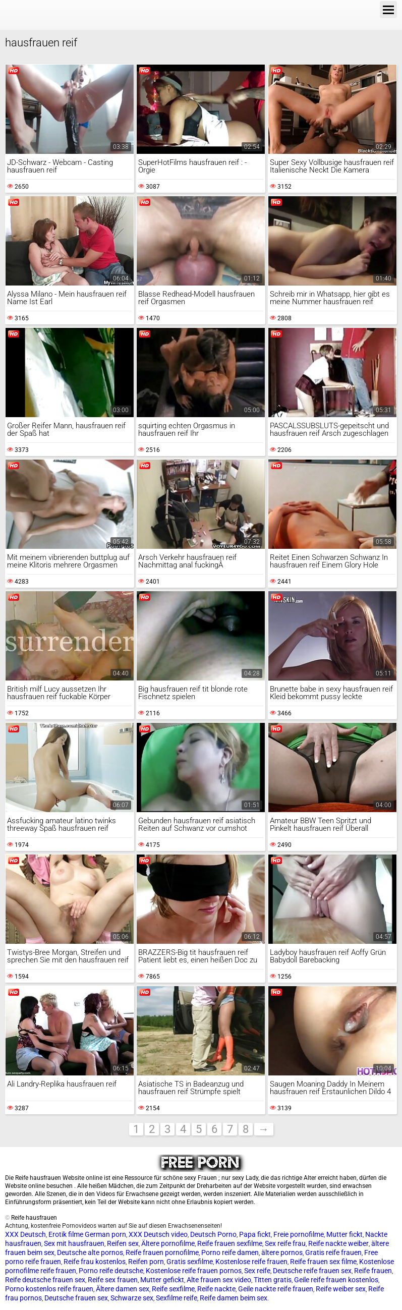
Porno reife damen (230, 1252)
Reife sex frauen (113, 1280)
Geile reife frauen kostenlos (336, 1280)
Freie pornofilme (298, 1234)
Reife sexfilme (173, 1289)
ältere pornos (282, 1252)
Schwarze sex (131, 1298)
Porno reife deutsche (111, 1271)
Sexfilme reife (176, 1298)
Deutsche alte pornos (90, 1252)
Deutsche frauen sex (76, 1298)
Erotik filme (65, 1234)
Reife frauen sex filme (323, 1262)
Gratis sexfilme (189, 1262)
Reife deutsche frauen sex (45, 1280)
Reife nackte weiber (338, 1243)
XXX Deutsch (25, 1234)
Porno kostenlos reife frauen (49, 1289)
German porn (105, 1234)
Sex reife (257, 1271)
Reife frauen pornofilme (162, 1252)
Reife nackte (216, 1289)
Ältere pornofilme (168, 1243)
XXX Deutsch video (158, 1234)
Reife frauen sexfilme (229, 1243)
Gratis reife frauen (333, 1252)
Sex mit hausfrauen (74, 1243)
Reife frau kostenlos (95, 1262)
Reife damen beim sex (233, 1298)
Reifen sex (123, 1243)
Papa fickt (255, 1234)
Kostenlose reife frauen (251, 1262)
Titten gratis (273, 1280)
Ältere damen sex (122, 1289)
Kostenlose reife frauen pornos (194, 1271)
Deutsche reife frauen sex (312, 1271)
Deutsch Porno (213, 1234)
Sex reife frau (285, 1243)
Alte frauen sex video (219, 1280)
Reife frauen (373, 1271)
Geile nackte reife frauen (275, 1289)
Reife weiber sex (341, 1289)
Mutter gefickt (162, 1280)
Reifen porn (146, 1262)
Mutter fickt (344, 1234)
